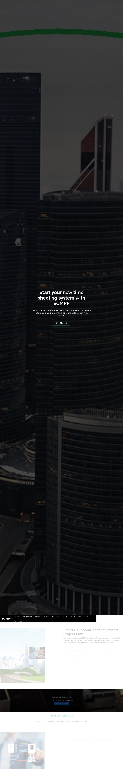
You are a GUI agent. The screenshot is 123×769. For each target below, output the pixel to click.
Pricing (78, 619)
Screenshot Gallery (56, 619)
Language (110, 619)
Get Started (61, 323)
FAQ (93, 619)
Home (31, 619)
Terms (86, 619)
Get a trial (69, 619)
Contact (101, 619)
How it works (41, 619)
